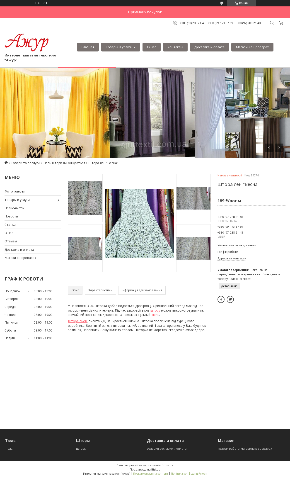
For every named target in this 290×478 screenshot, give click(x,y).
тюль (155, 314)
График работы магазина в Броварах (245, 448)
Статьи (10, 224)
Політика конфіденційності (189, 474)
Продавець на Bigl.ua (145, 469)
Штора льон (77, 321)
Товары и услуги (119, 47)
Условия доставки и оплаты (167, 448)
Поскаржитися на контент (150, 474)
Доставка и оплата (209, 47)
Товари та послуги (25, 163)
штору (155, 310)
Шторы (81, 448)
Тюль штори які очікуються (64, 163)
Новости (11, 216)
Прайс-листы (14, 208)
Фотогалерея (15, 191)
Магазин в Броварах (252, 47)
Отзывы (11, 241)
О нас (151, 47)
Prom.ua (167, 465)
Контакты (175, 47)
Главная (87, 47)
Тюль (9, 448)
